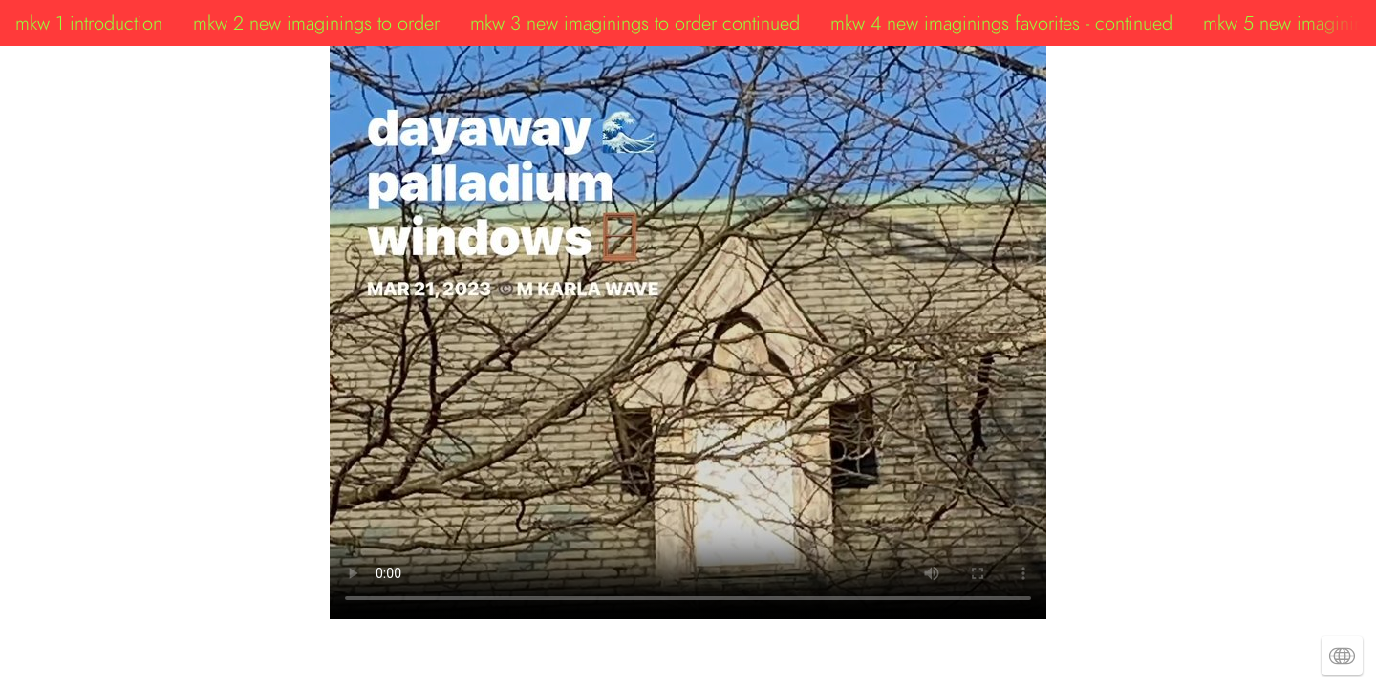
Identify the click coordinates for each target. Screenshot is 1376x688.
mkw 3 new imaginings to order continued (635, 23)
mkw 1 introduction (88, 23)
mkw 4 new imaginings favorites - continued (1001, 23)
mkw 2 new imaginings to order (316, 23)
